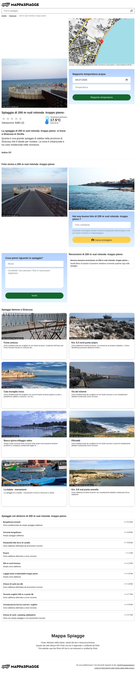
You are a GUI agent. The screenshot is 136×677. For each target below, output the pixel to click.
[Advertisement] (34, 38)
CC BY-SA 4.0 (15, 387)
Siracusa (12, 16)
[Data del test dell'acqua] (102, 80)
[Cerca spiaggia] (131, 11)
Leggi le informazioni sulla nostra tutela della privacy (114, 668)
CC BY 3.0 (91, 338)
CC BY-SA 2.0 (28, 485)
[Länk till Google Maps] (101, 42)
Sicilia (4, 16)
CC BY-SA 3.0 (83, 387)
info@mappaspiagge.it (125, 665)
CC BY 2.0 (14, 106)
